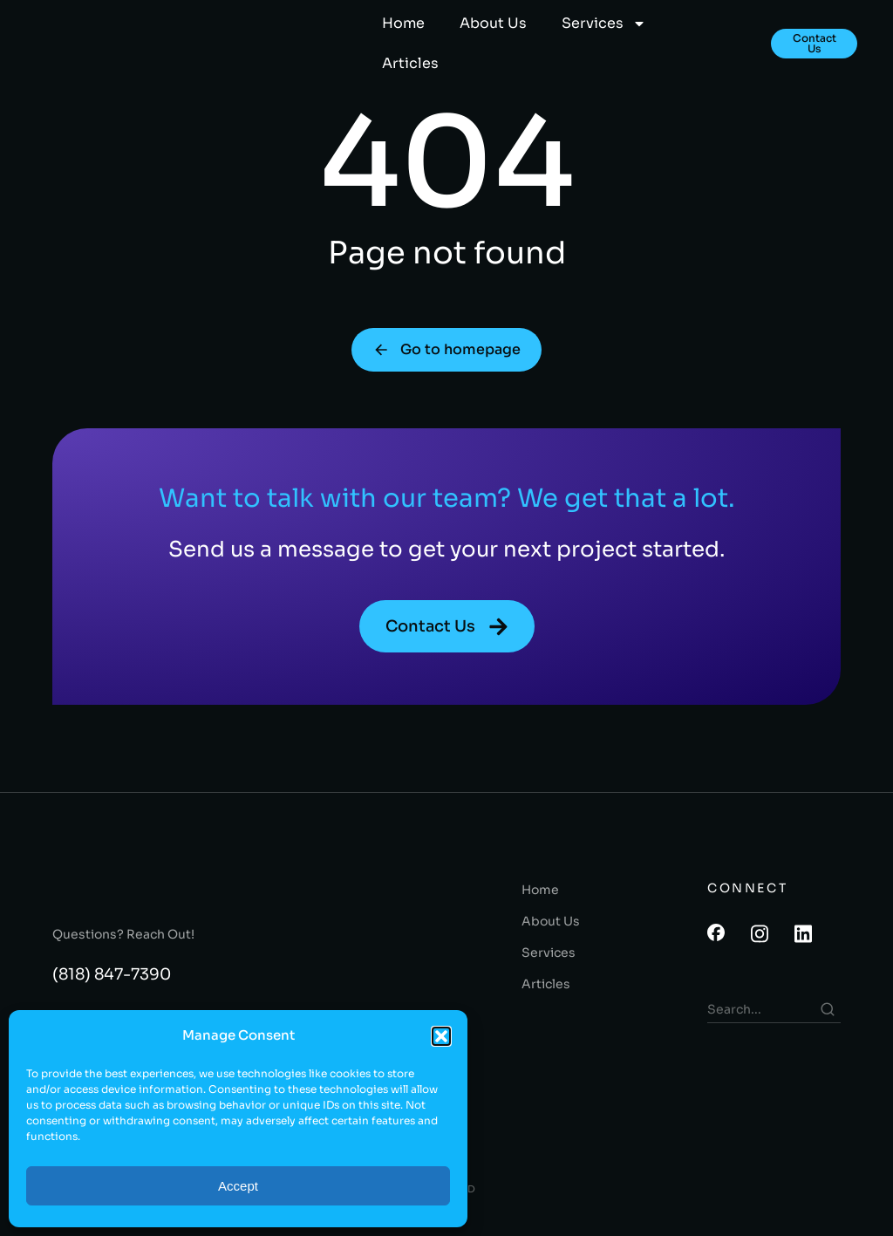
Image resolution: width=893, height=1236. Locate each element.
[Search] (828, 1020)
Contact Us (814, 43)
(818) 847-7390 (111, 985)
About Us (493, 23)
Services (604, 23)
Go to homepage (446, 359)
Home (403, 23)
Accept (238, 1185)
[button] (441, 1036)
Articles (410, 63)
